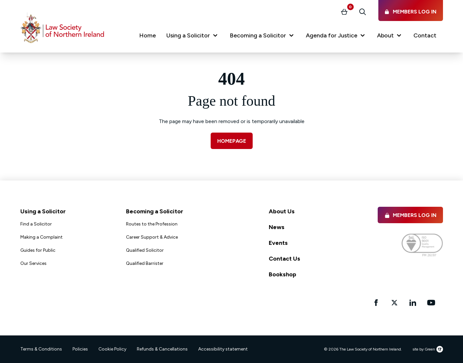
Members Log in (410, 215)
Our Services (33, 263)
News (276, 227)
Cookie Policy (112, 349)
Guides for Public (37, 250)
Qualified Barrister (144, 263)
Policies (80, 349)
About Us (282, 211)
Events (278, 242)
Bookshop (282, 274)
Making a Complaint (41, 237)
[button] (192, 37)
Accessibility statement (223, 349)
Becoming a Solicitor (154, 211)
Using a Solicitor (43, 211)
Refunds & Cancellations (162, 349)
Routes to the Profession (152, 224)
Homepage (231, 141)
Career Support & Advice (152, 237)
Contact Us (284, 258)
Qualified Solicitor (145, 250)
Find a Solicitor (36, 224)
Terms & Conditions (41, 349)
